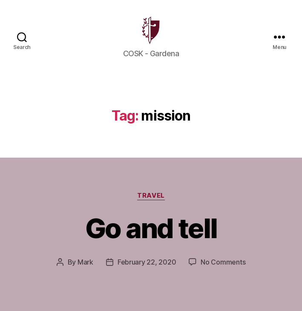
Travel (150, 205)
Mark (85, 272)
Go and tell (151, 238)
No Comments (223, 272)
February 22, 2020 (147, 272)
